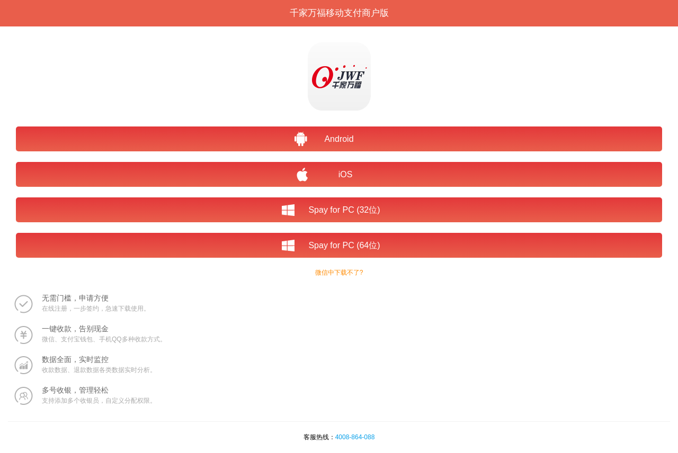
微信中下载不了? (339, 272)
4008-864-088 (355, 437)
